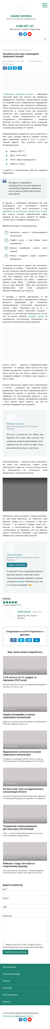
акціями (20, 581)
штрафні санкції (36, 316)
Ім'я (5, 889)
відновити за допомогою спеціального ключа (25, 211)
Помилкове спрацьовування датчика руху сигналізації (20, 827)
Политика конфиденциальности (18, 1016)
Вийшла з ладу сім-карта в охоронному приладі (19, 865)
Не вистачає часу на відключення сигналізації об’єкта (23, 790)
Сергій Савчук (24, 612)
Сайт (5, 907)
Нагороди (7, 988)
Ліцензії (6, 981)
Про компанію (9, 967)
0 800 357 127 (25, 26)
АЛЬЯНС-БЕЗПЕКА (21, 16)
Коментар (7, 916)
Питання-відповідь (11, 974)
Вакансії (6, 1001)
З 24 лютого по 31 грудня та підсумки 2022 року (20, 679)
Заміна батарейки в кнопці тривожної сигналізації (19, 716)
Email (6, 898)
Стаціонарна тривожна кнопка (18, 94)
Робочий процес (35, 61)
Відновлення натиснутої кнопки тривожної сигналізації (22, 753)
